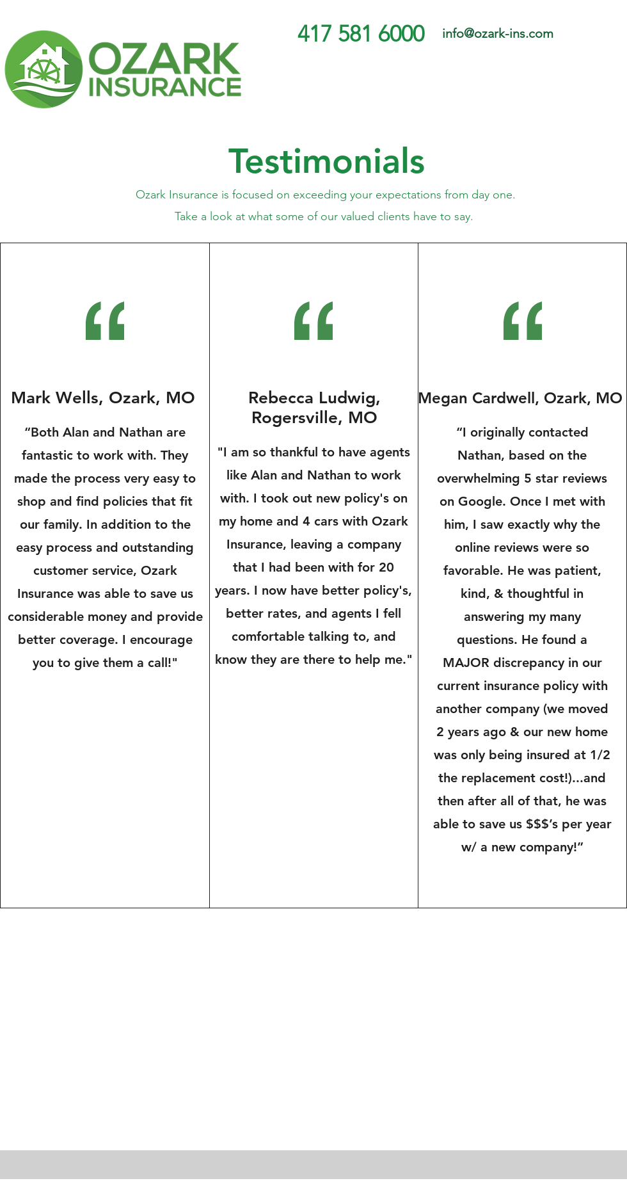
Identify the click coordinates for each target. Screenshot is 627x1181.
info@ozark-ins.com (497, 33)
